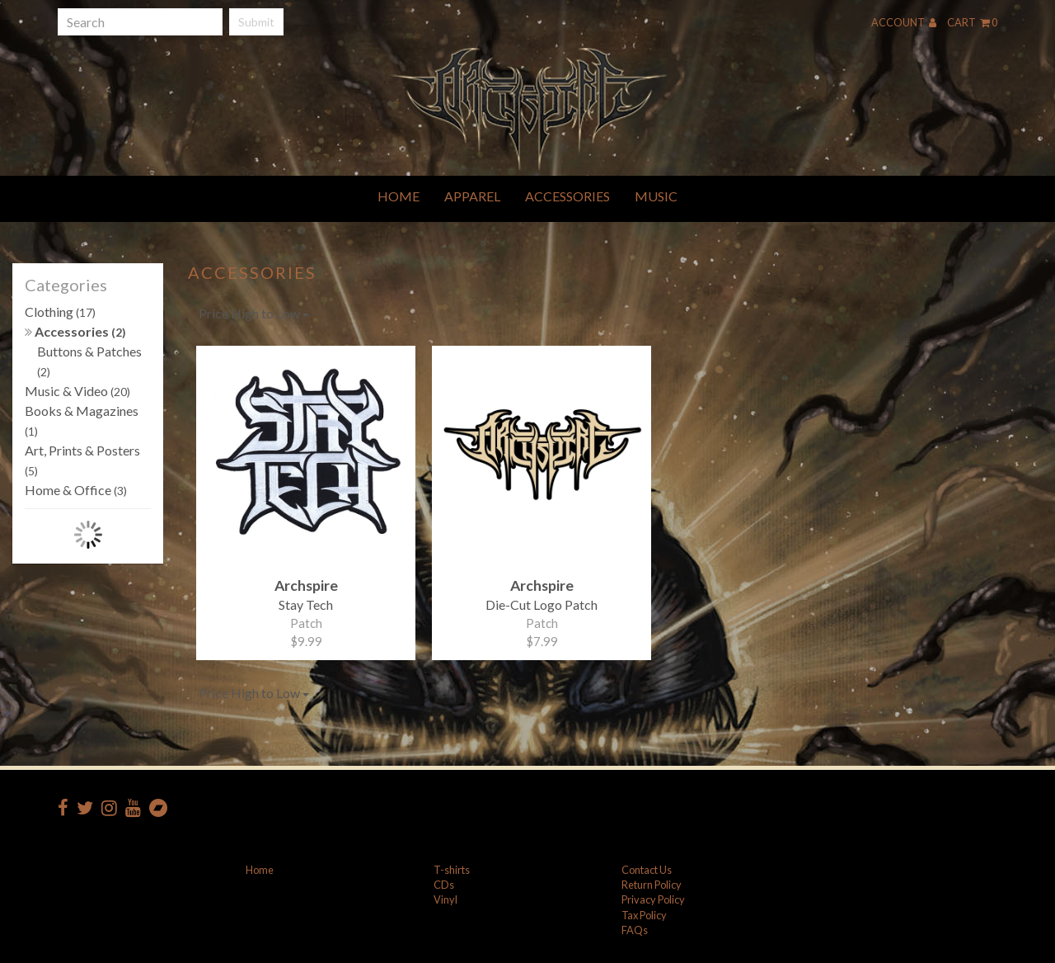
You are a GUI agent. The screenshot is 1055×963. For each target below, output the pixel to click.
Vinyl (445, 899)
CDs (444, 884)
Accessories (567, 196)
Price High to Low (254, 313)
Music (656, 196)
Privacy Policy (653, 899)
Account (903, 22)
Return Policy (651, 884)
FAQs (634, 930)
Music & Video (77, 391)
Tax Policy (644, 915)
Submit (256, 22)
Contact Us (646, 869)
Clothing (60, 311)
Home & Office (76, 490)
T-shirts (452, 869)
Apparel (472, 196)
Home (398, 196)
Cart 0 (972, 22)
